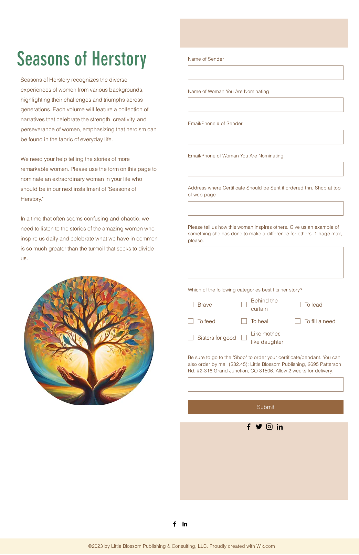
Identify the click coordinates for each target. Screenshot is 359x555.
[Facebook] (248, 426)
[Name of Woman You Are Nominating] (263, 105)
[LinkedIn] (279, 426)
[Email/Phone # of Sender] (263, 137)
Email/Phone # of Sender (215, 123)
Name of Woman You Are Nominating (228, 91)
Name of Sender (206, 59)
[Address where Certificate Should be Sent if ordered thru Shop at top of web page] (263, 208)
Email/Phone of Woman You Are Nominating (236, 156)
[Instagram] (269, 426)
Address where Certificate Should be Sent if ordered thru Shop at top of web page (264, 191)
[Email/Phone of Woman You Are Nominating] (263, 169)
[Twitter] (259, 426)
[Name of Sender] (263, 73)
